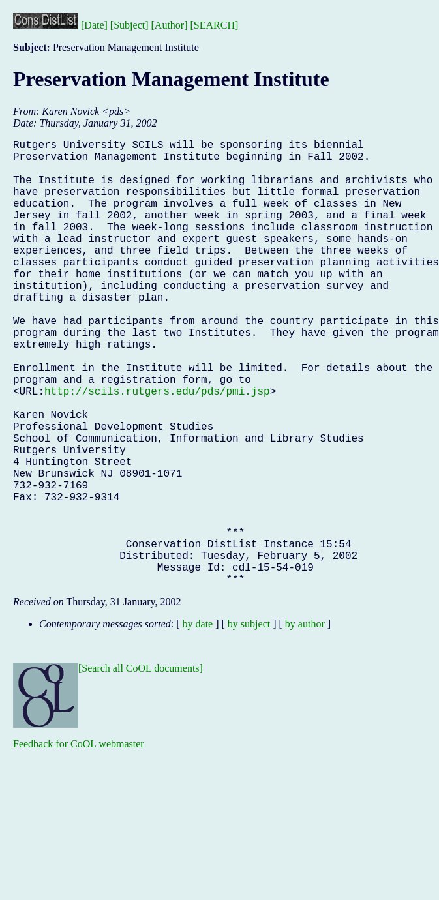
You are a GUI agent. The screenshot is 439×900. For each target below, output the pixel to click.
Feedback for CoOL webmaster (78, 842)
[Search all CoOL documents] (140, 767)
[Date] (94, 25)
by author (305, 722)
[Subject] (129, 25)
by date (198, 722)
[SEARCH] (214, 25)
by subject (249, 722)
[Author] (169, 25)
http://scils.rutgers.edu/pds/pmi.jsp (157, 448)
